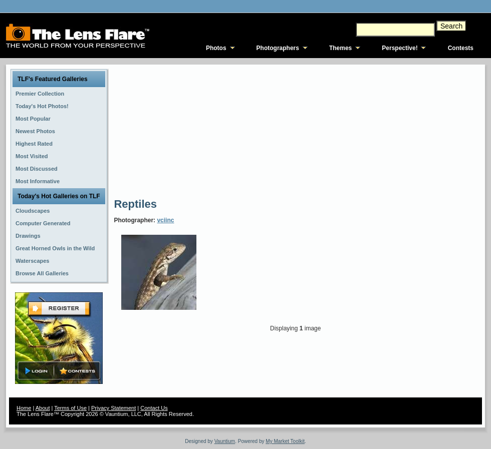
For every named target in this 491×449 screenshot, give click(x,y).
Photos (216, 48)
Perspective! (399, 48)
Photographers (278, 48)
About (43, 408)
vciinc (165, 220)
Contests (460, 48)
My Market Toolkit (285, 441)
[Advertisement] (195, 130)
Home (24, 408)
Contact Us (153, 408)
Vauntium (224, 441)
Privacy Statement (113, 408)
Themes (340, 48)
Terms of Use (70, 408)
